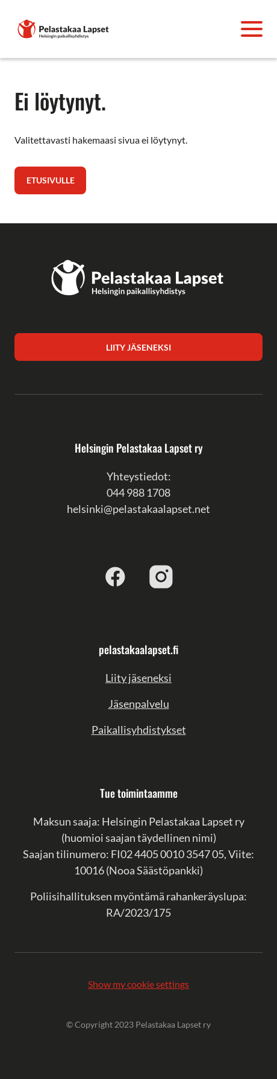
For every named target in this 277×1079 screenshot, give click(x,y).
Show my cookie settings (138, 984)
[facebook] (116, 576)
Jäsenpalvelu (138, 703)
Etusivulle (50, 180)
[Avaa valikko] (252, 29)
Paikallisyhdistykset (139, 729)
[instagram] (161, 576)
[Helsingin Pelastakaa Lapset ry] (63, 27)
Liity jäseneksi (138, 677)
